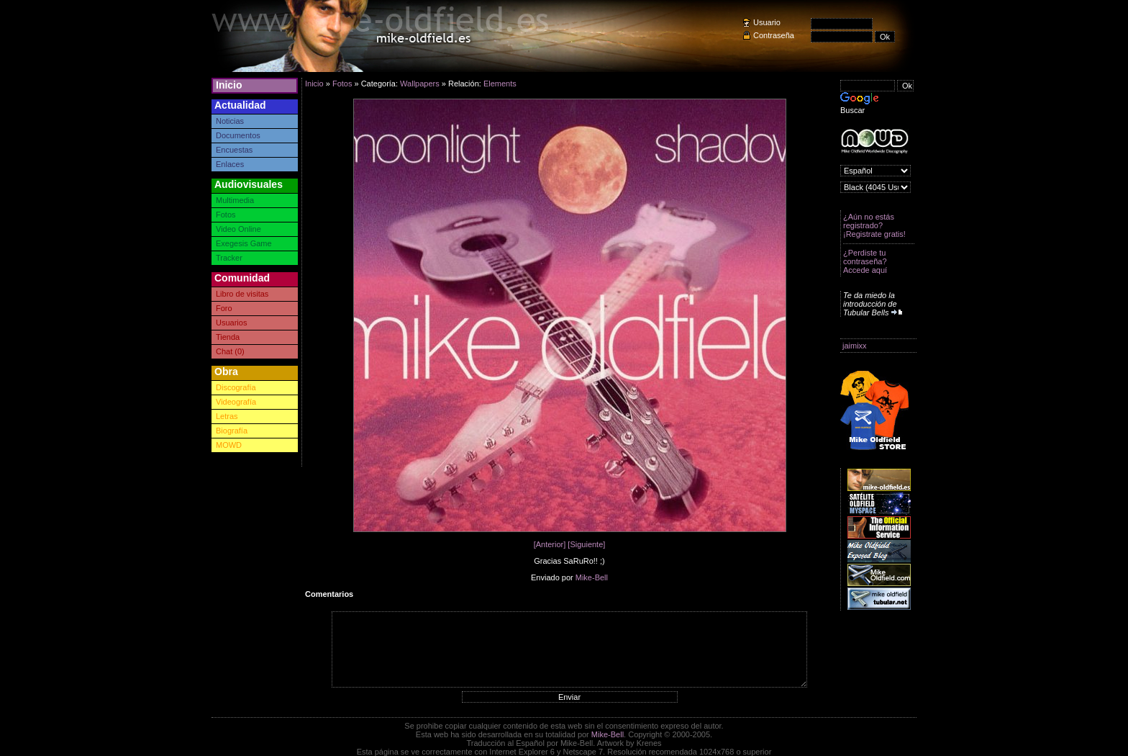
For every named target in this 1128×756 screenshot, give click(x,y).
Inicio (229, 85)
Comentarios (329, 594)
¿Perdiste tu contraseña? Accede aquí (865, 261)
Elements (500, 83)
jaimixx (854, 345)
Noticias (230, 121)
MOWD (229, 445)
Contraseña (773, 35)
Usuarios (231, 322)
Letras (227, 416)
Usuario (767, 22)
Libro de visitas (242, 293)
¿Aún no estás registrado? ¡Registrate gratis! (874, 225)
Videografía (236, 401)
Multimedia (235, 200)
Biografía (231, 430)
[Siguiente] (586, 544)
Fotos (226, 214)
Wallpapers (420, 83)
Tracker (229, 257)
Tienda (228, 337)
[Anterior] (550, 544)
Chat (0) (230, 351)
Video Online (238, 229)
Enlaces (230, 164)
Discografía (236, 387)
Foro (224, 308)
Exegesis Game (244, 243)
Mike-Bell (592, 577)
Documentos (238, 135)
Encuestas (234, 149)
